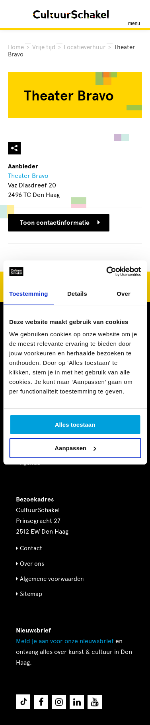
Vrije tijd (43, 47)
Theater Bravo (28, 175)
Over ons (32, 563)
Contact (31, 548)
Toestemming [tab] (28, 293)
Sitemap (31, 594)
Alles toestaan (75, 424)
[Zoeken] (15, 14)
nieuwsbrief (65, 641)
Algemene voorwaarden (52, 578)
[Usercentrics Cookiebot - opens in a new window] (107, 271)
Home (16, 47)
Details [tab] (77, 293)
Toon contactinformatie (60, 223)
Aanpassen (75, 448)
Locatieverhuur (84, 47)
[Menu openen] (134, 14)
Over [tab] (124, 293)
